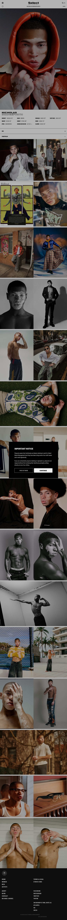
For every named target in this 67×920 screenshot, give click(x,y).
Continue (43, 471)
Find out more (23, 470)
